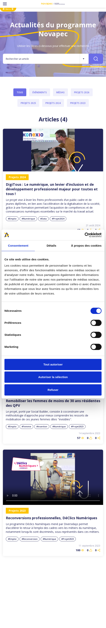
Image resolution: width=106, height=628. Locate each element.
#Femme (26, 426)
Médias (60, 92)
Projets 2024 (53, 103)
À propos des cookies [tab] (86, 245)
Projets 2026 (81, 92)
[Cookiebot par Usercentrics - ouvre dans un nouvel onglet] (85, 235)
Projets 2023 (77, 103)
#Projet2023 (77, 426)
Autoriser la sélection (53, 377)
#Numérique (28, 218)
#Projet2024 (58, 218)
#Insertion (41, 426)
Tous (20, 92)
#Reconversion (30, 538)
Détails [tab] (51, 245)
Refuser (53, 389)
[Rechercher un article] (41, 59)
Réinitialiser (97, 66)
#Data (43, 218)
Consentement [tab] (18, 245)
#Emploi (12, 218)
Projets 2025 (28, 103)
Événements (39, 92)
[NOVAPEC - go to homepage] (53, 3)
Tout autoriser (53, 364)
